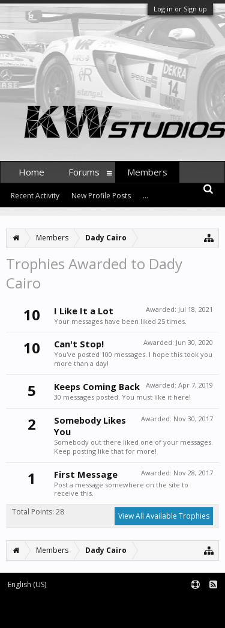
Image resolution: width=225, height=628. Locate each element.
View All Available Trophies (163, 516)
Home (31, 172)
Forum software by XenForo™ (51, 613)
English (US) (27, 584)
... (145, 196)
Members (147, 172)
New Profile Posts (101, 196)
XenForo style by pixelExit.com (155, 613)
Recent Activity (35, 196)
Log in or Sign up (180, 8)
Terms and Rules (195, 604)
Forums (84, 172)
